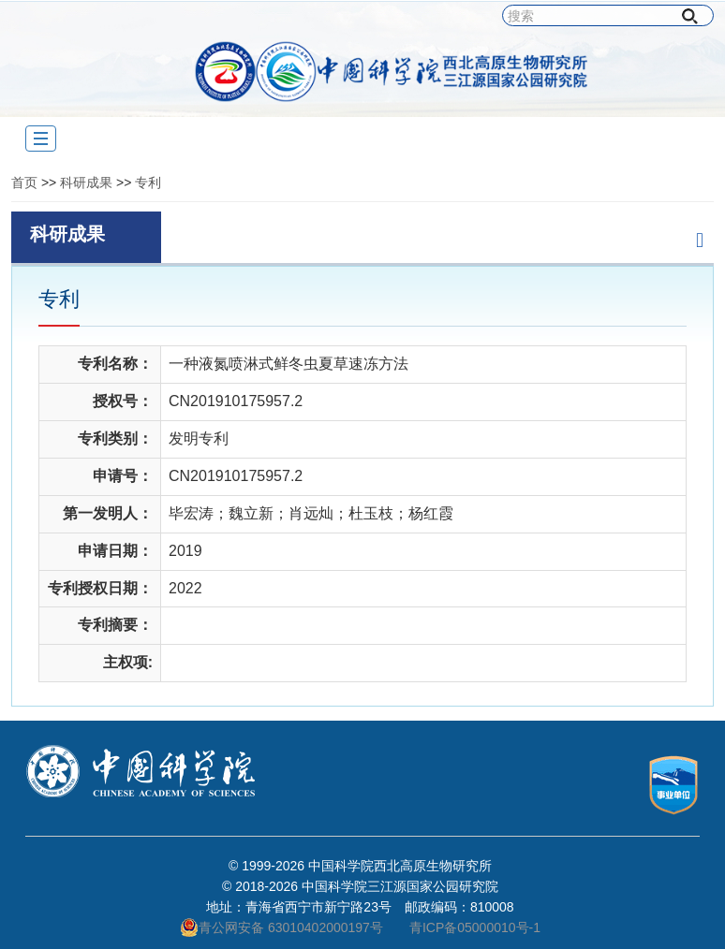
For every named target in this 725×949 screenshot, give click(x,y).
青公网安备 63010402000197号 (281, 927)
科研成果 (86, 182)
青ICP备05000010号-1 (474, 927)
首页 (24, 182)
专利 (148, 182)
